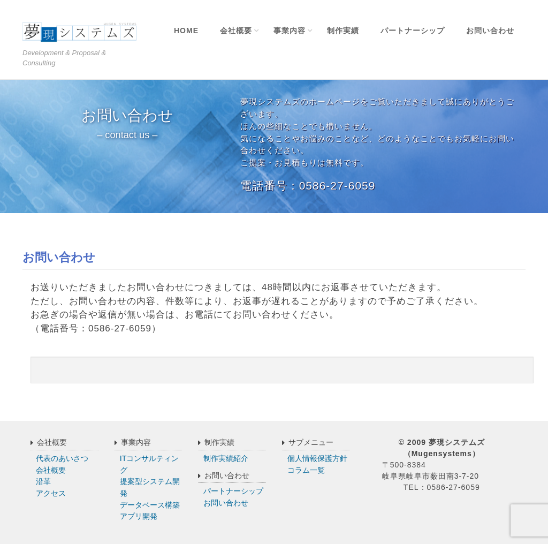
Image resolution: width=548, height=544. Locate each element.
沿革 (43, 481)
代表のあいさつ (62, 458)
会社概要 (236, 30)
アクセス (51, 493)
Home (186, 30)
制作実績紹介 (225, 458)
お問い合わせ (490, 30)
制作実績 (343, 30)
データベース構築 (150, 505)
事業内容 (289, 30)
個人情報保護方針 (317, 458)
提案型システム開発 (150, 487)
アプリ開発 (138, 516)
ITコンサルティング (149, 464)
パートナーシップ (412, 30)
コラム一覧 (306, 470)
